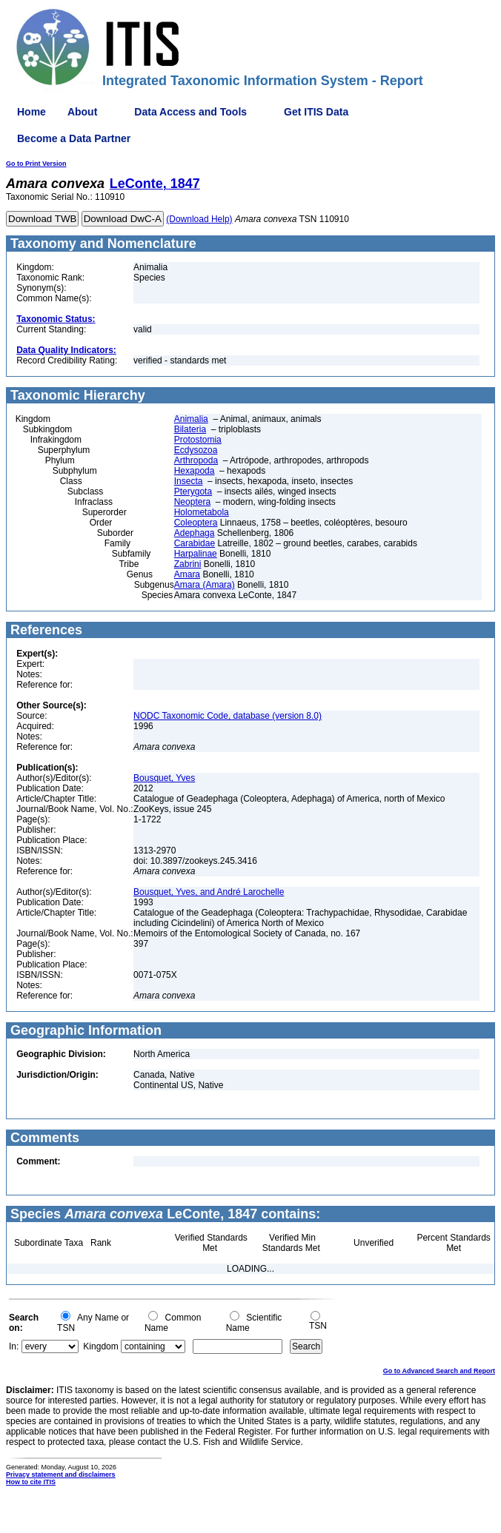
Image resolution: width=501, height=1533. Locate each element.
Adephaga (194, 533)
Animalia (191, 419)
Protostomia (198, 440)
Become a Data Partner (73, 138)
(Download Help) (199, 219)
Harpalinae (195, 554)
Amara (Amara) (204, 585)
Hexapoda (194, 471)
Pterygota (193, 491)
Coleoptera (196, 522)
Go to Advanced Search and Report (439, 1371)
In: (14, 1346)
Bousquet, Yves (164, 778)
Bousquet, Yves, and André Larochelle (208, 892)
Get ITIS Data (316, 112)
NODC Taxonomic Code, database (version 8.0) (227, 716)
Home (31, 112)
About (82, 112)
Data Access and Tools (190, 112)
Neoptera (192, 502)
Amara (187, 574)
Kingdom (100, 1346)
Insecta (188, 481)
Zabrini (188, 564)
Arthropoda (196, 460)
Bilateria (190, 429)
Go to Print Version (36, 163)
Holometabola (201, 512)
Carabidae (194, 543)
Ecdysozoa (196, 450)
